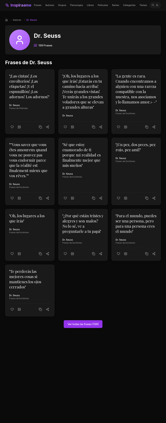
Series (115, 5)
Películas (103, 5)
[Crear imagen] (19, 127)
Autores (49, 5)
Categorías (129, 5)
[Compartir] (47, 127)
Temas (143, 5)
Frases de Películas (18, 108)
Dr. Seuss (14, 105)
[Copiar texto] (40, 127)
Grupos (62, 5)
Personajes (76, 5)
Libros (90, 5)
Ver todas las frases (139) (83, 324)
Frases (38, 5)
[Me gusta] (12, 127)
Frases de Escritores (125, 113)
